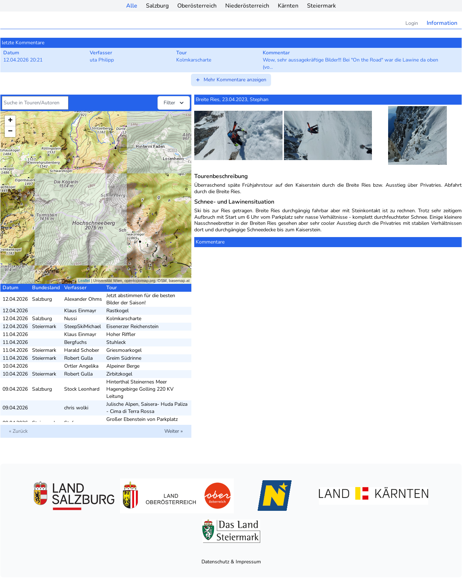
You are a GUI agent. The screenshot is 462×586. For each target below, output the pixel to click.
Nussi (70, 318)
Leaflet (84, 280)
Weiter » (173, 431)
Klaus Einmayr (80, 310)
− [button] (10, 131)
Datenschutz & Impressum (231, 561)
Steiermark (321, 6)
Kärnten (288, 6)
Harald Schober (81, 350)
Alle (131, 6)
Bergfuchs (75, 342)
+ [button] (10, 120)
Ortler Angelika (81, 366)
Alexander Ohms (83, 299)
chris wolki (76, 407)
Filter (174, 102)
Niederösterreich (247, 6)
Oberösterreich (197, 6)
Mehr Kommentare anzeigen (230, 79)
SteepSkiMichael (82, 326)
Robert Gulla (78, 358)
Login (411, 23)
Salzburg (157, 6)
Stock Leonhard (81, 389)
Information (442, 23)
